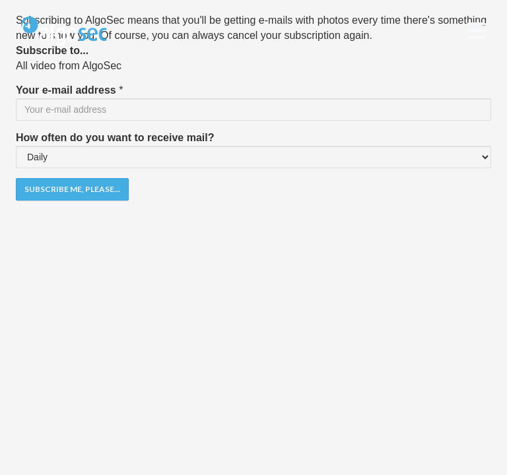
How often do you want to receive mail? (115, 137)
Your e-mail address (66, 90)
